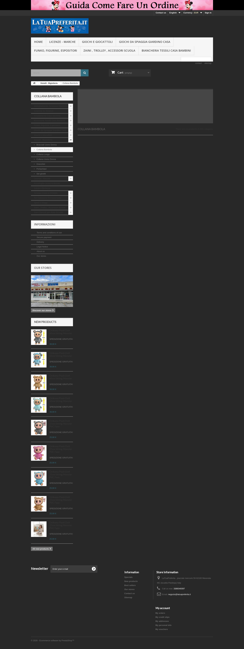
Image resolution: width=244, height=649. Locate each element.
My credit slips (162, 617)
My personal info (163, 625)
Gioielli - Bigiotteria (43, 140)
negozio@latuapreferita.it (179, 594)
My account (162, 608)
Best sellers (130, 585)
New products (45, 322)
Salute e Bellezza (42, 188)
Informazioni (44, 224)
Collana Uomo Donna (46, 159)
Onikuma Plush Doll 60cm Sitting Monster (60, 332)
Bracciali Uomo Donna (46, 145)
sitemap (207, 63)
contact (198, 63)
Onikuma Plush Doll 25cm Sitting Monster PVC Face (60, 423)
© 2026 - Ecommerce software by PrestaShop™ (52, 640)
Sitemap (128, 597)
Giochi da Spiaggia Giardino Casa (144, 42)
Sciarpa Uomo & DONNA (46, 193)
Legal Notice (42, 246)
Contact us (161, 13)
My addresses (162, 621)
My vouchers (161, 629)
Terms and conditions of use (49, 232)
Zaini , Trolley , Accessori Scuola (109, 50)
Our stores (41, 256)
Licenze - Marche (62, 42)
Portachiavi (41, 169)
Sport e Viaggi (40, 203)
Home (38, 42)
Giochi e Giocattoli (97, 42)
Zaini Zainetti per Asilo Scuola (48, 212)
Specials (128, 577)
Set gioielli (41, 174)
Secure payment (43, 237)
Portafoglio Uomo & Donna (47, 183)
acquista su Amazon (43, 111)
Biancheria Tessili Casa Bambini (166, 50)
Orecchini (40, 164)
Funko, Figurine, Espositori (55, 50)
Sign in (208, 13)
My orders (160, 613)
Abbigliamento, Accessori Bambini (50, 106)
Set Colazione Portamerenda (47, 198)
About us (40, 251)
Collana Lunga (42, 154)
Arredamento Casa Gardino (47, 116)
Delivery (40, 242)
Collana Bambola (44, 149)
